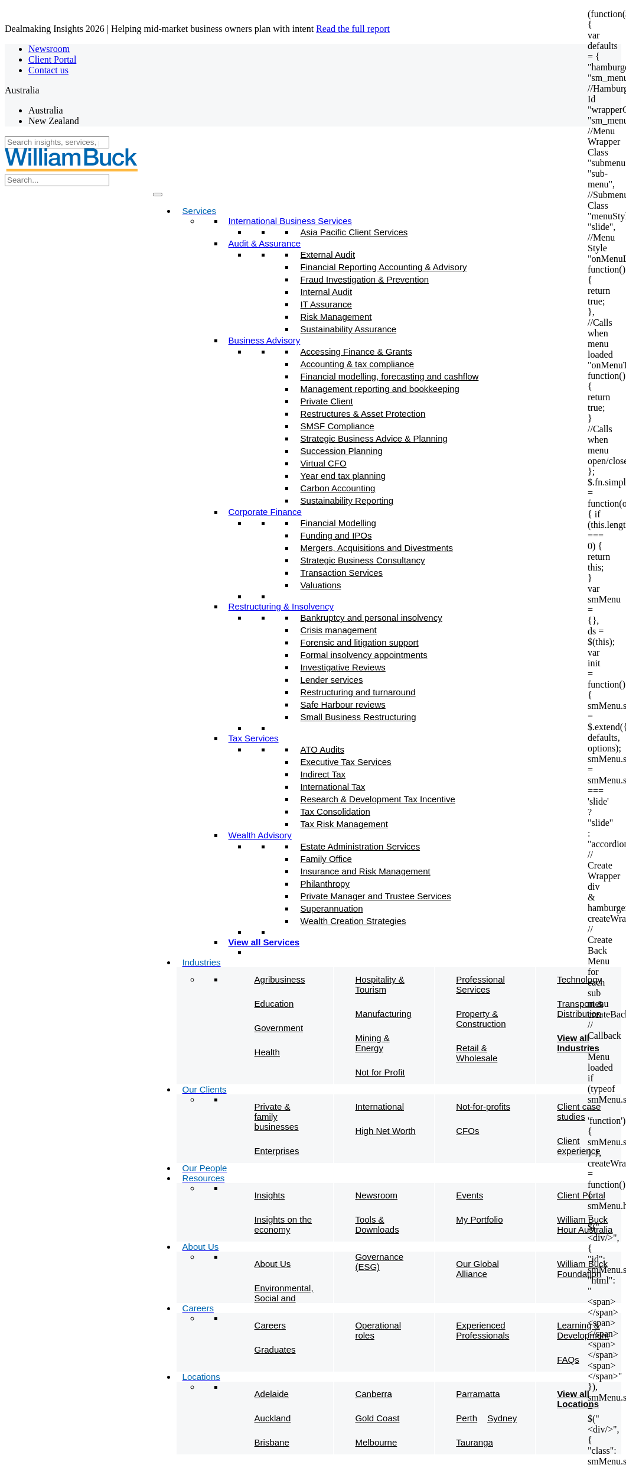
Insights (270, 1195)
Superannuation (332, 908)
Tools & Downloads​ (377, 1224)
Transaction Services (342, 573)
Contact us (48, 70)
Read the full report (353, 29)
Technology (579, 979)
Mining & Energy (372, 1043)
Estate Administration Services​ (360, 846)
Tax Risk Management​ (344, 824)
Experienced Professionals (482, 1330)
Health (267, 1052)
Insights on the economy (283, 1224)
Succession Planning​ (342, 451)
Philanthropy (325, 884)
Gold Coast (377, 1418)
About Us (273, 1264)
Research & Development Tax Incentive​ (378, 799)
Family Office (326, 859)
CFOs (467, 1131)
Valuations (321, 585)
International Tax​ (333, 787)
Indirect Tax (323, 774)
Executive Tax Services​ (346, 762)
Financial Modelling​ (338, 523)
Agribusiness (280, 979)
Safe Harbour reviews (343, 704)
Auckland (273, 1418)
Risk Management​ (336, 317)
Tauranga (474, 1442)
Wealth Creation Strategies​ (353, 921)
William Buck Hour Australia (584, 1224)
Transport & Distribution (580, 1009)
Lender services (332, 680)
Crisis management (339, 630)
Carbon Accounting (338, 488)
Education (274, 1004)
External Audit (328, 254)
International (379, 1106)
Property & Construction (481, 1019)
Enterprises (277, 1151)
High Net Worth (385, 1131)
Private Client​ (327, 401)
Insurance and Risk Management (366, 871)
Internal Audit (327, 292)
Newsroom (49, 49)
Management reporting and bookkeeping (380, 389)
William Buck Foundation (582, 1269)
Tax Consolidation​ (335, 811)
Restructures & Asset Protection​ (363, 414)
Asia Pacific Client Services (354, 232)
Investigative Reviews (343, 667)
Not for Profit (380, 1072)
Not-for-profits (483, 1106)
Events (469, 1195)
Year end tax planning (343, 476)
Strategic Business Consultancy (363, 560)
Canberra (373, 1394)
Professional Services (480, 984)
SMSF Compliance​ (337, 426)
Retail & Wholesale (476, 1053)
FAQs (568, 1359)
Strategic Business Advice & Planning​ (374, 438)
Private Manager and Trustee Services (376, 896)
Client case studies (579, 1111)
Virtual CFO (324, 463)
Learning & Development (583, 1330)
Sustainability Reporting (347, 500)
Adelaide (272, 1394)
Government (279, 1028)
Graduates (275, 1349)
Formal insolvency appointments (364, 655)
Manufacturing (383, 1014)
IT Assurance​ (326, 304)
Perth (466, 1418)
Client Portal (52, 59)
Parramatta (478, 1394)
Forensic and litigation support (360, 642)
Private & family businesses (277, 1116)
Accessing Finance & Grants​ (356, 351)
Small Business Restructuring (358, 717)
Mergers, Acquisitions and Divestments (377, 548)
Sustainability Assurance (349, 329)
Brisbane (272, 1442)
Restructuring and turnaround (358, 692)
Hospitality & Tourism (379, 984)
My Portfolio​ (479, 1219)
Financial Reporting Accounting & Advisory (384, 267)
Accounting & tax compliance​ (358, 364)
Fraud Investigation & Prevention (365, 279)
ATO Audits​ (322, 749)
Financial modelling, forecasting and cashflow (390, 376)
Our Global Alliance (477, 1269)
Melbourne (376, 1442)
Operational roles (378, 1330)
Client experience (578, 1146)
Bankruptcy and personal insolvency (371, 618)
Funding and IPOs (336, 535)
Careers (270, 1325)
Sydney (502, 1418)
